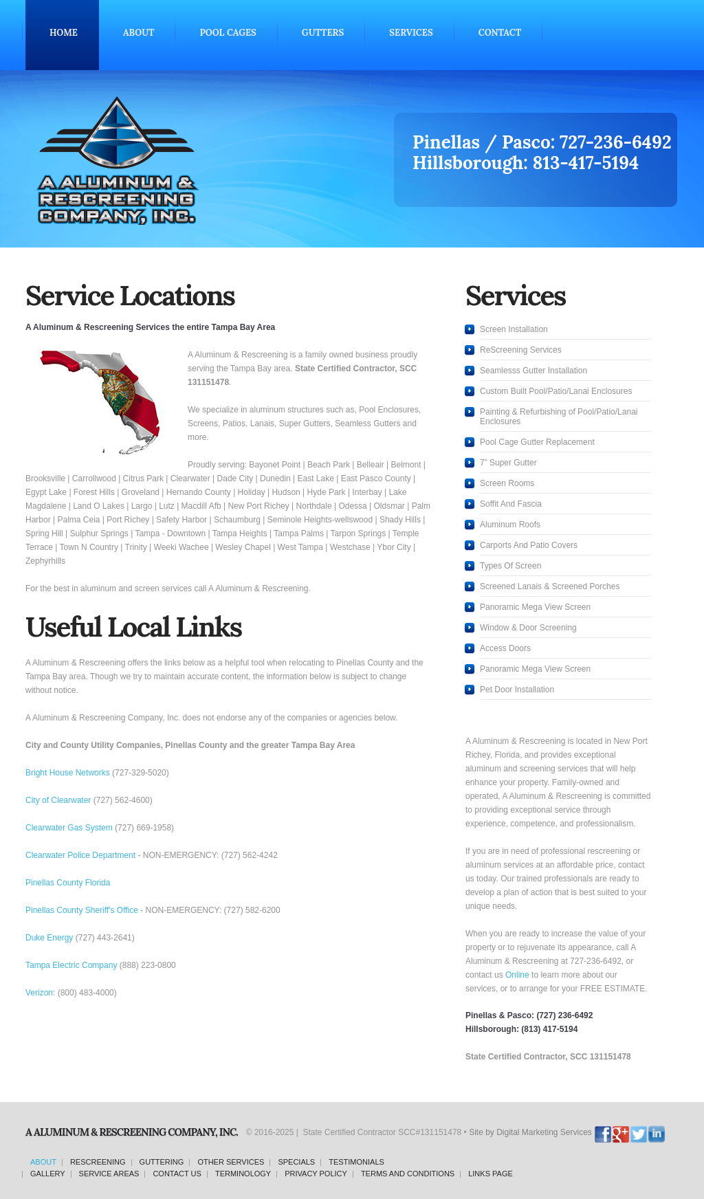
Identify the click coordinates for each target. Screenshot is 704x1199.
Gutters (323, 32)
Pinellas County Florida (67, 883)
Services (410, 32)
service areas (109, 1173)
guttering (162, 1162)
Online (517, 975)
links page (490, 1173)
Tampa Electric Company (71, 965)
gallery (47, 1173)
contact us (177, 1173)
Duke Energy (49, 938)
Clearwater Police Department (80, 855)
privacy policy (316, 1173)
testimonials (356, 1162)
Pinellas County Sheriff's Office (81, 910)
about (43, 1162)
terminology (243, 1173)
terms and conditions (407, 1173)
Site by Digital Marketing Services (530, 1132)
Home (64, 32)
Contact (499, 32)
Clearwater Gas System (69, 828)
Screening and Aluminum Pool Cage (191, 160)
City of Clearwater (58, 800)
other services (230, 1162)
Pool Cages (227, 32)
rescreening (98, 1162)
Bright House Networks (67, 773)
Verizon (39, 993)
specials (296, 1162)
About (139, 32)
